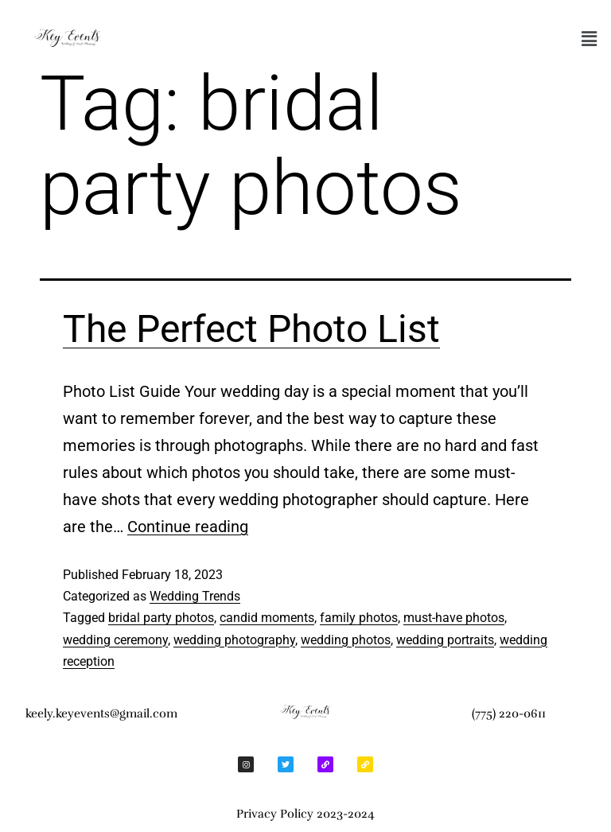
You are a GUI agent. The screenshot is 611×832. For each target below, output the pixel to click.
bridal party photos (161, 617)
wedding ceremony (115, 639)
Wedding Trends (195, 596)
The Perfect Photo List (251, 329)
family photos (359, 617)
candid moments (267, 617)
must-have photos (453, 617)
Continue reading (187, 526)
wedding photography (234, 639)
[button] (589, 39)
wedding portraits (445, 639)
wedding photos (346, 639)
